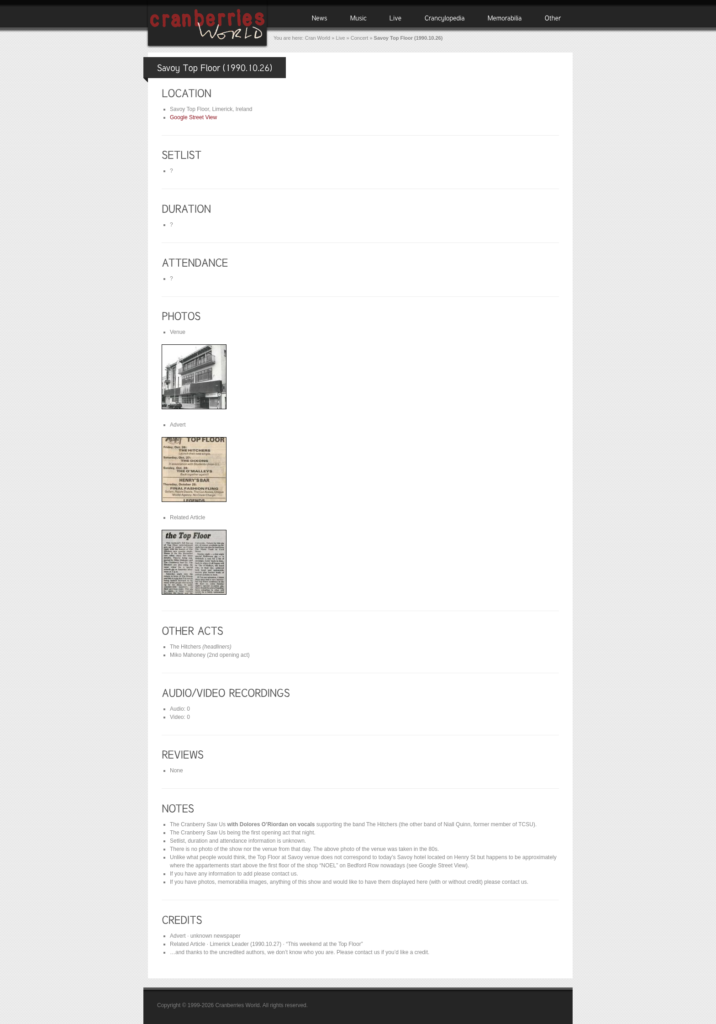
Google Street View (193, 117)
